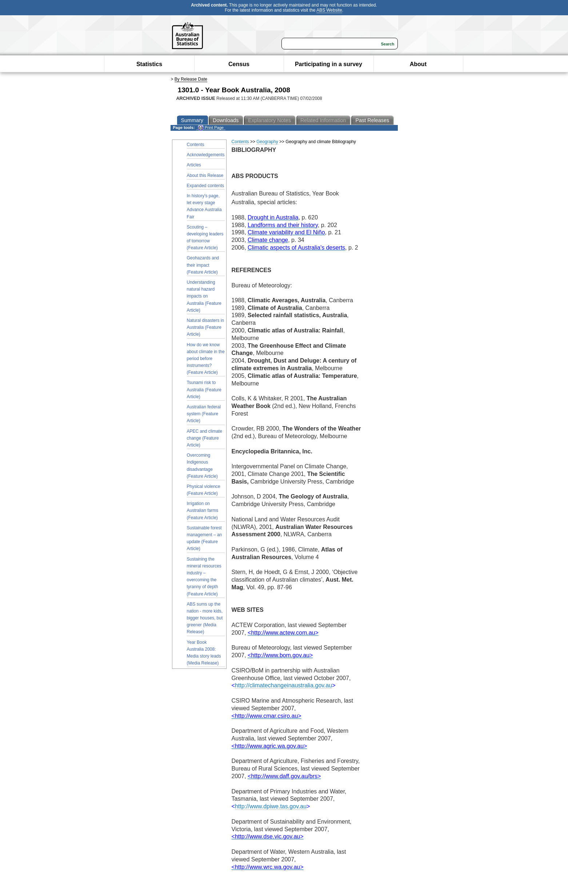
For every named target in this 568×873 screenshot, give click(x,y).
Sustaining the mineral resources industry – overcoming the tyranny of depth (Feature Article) (204, 577)
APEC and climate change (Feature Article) (204, 438)
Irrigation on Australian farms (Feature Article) (203, 510)
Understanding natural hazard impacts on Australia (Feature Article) (204, 296)
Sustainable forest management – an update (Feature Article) (204, 538)
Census (238, 64)
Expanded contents (205, 185)
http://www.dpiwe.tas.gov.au (271, 806)
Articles (194, 164)
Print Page (211, 127)
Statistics (149, 64)
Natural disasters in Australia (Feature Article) (205, 327)
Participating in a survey (328, 64)
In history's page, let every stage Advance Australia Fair (204, 206)
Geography (267, 141)
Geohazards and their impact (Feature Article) (203, 264)
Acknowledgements (206, 154)
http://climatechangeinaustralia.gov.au (283, 685)
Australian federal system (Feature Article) (204, 413)
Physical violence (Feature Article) (203, 490)
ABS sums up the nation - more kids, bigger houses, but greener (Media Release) (205, 618)
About (418, 64)
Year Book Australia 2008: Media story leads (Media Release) (204, 653)
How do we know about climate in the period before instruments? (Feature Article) (206, 358)
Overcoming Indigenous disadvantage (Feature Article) (202, 466)
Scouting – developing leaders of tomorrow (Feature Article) (205, 238)
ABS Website (329, 10)
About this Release (205, 175)
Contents (195, 144)
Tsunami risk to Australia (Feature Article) (204, 389)
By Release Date (191, 79)
